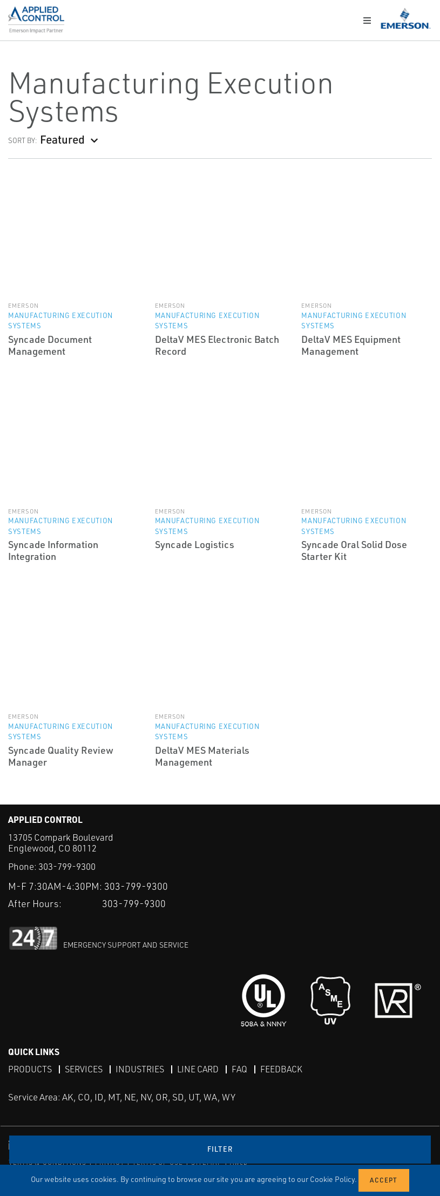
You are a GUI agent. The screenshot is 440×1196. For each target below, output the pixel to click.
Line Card (198, 1069)
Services (84, 1069)
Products (30, 1069)
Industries (140, 1069)
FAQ (239, 1069)
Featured (62, 139)
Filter (220, 1149)
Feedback (281, 1069)
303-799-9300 (67, 866)
